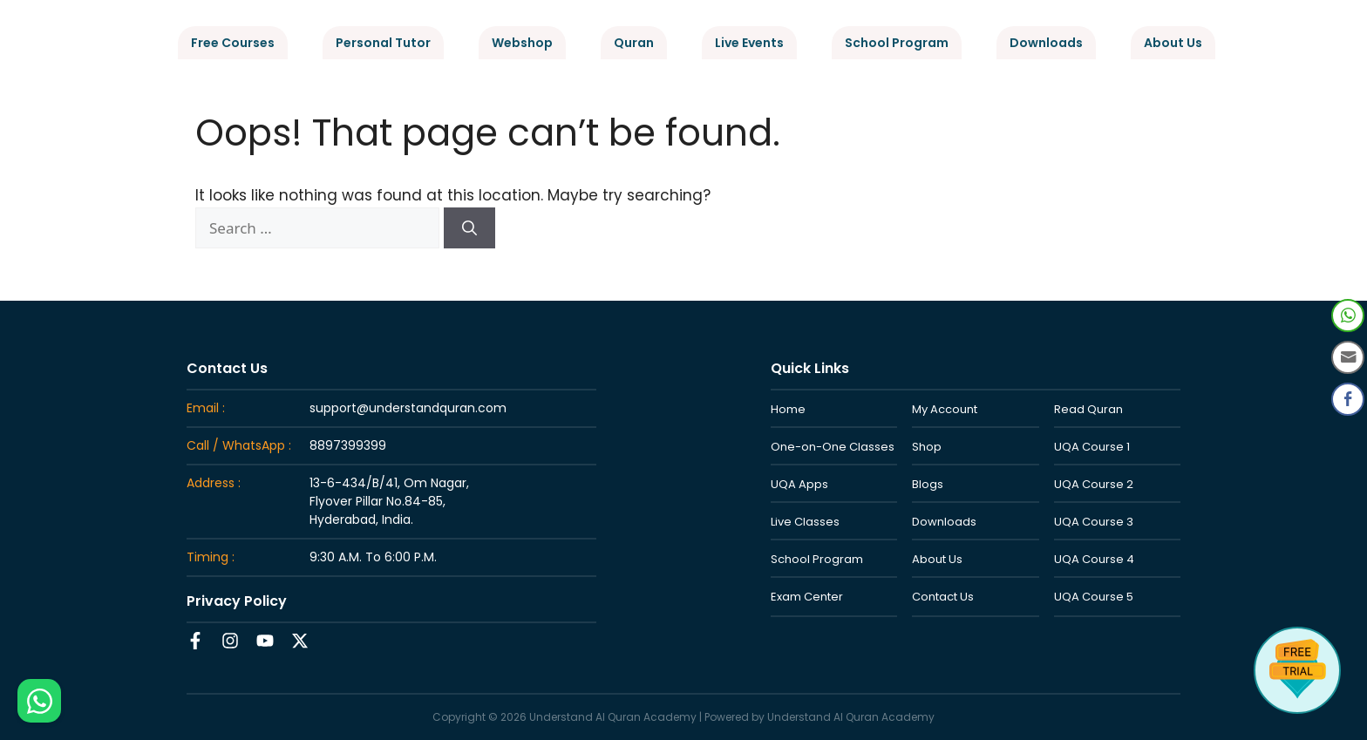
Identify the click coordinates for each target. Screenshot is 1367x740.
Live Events (749, 42)
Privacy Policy (237, 601)
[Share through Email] (1347, 357)
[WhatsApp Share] (1347, 315)
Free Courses (233, 42)
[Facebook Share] (1347, 399)
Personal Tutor (383, 42)
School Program (897, 42)
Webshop (522, 42)
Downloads (1046, 42)
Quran (634, 42)
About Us (1173, 42)
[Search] (469, 228)
